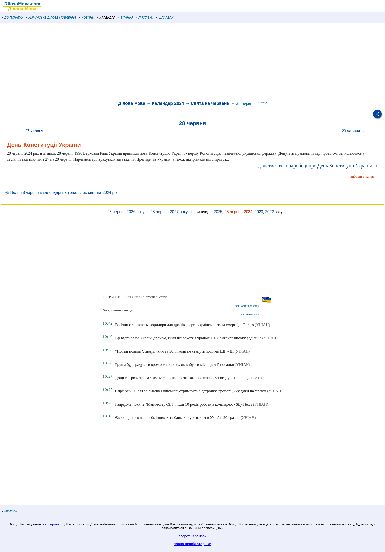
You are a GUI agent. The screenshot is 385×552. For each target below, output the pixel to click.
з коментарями (250, 314)
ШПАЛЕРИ (165, 17)
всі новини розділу (247, 306)
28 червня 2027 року (169, 212)
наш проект (51, 524)
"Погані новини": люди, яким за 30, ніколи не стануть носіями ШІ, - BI (174, 351)
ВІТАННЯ (126, 17)
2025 (218, 212)
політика (10, 510)
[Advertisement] (147, 62)
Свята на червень (210, 103)
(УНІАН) (262, 325)
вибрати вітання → (364, 176)
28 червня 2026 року (126, 212)
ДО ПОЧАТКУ (13, 17)
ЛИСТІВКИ (145, 17)
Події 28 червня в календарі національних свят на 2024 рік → (63, 192)
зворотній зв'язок (192, 536)
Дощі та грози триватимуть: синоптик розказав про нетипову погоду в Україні (180, 378)
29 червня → (353, 131)
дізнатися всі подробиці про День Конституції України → (318, 165)
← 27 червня (31, 131)
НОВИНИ (87, 17)
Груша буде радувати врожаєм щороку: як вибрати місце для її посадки (174, 365)
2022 (269, 212)
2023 (258, 212)
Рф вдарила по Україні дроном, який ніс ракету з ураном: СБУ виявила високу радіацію (188, 338)
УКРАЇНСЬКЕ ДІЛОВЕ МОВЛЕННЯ (51, 17)
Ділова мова (131, 103)
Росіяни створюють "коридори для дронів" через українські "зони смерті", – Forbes (184, 325)
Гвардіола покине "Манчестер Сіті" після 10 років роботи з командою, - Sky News (183, 404)
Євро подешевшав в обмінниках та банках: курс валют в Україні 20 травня (177, 418)
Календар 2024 (168, 103)
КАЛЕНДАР (106, 17)
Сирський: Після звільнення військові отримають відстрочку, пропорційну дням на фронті (190, 391)
